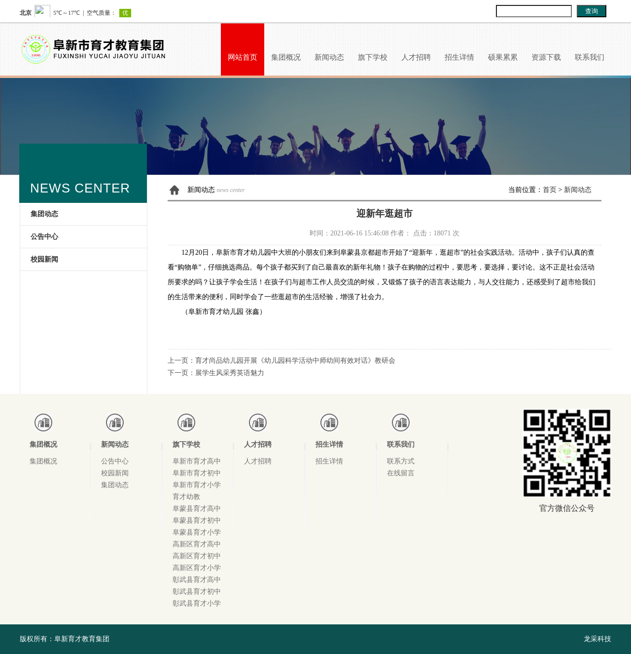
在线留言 (401, 473)
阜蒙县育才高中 (197, 508)
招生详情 (459, 57)
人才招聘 (416, 57)
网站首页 (242, 57)
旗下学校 (372, 57)
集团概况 (286, 57)
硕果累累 (503, 57)
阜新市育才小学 (197, 485)
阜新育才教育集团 (81, 639)
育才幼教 (186, 496)
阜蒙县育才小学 (197, 532)
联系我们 (589, 57)
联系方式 (401, 461)
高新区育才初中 (197, 556)
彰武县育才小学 (197, 603)
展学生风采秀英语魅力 (229, 373)
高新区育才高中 (197, 544)
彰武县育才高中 (197, 579)
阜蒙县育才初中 (197, 520)
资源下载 (546, 57)
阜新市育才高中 (197, 461)
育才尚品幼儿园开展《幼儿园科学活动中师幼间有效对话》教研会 (295, 360)
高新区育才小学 (197, 568)
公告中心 (44, 236)
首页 (550, 189)
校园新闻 (44, 259)
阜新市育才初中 (197, 473)
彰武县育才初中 (197, 591)
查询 (591, 11)
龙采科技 (597, 639)
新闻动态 (329, 57)
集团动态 (44, 214)
